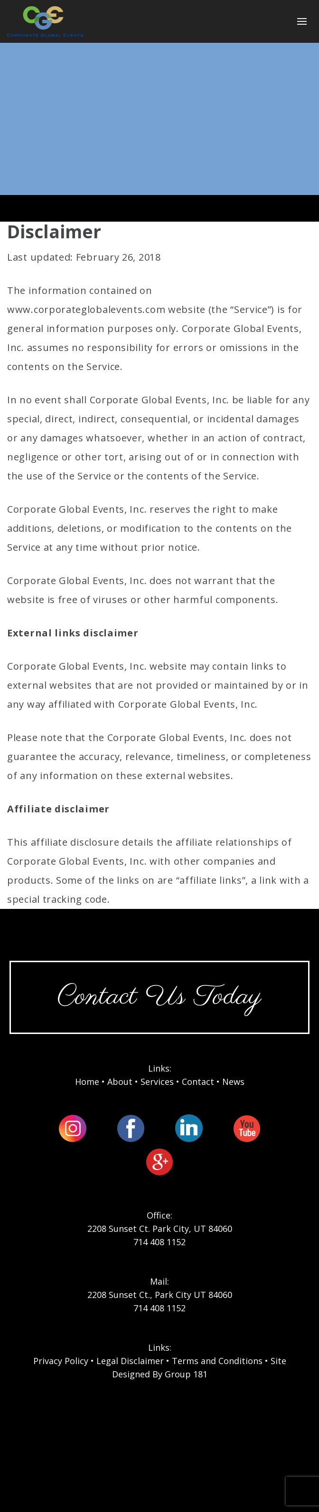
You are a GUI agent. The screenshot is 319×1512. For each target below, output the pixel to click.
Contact (198, 1081)
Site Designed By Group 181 (199, 1367)
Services (157, 1081)
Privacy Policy (60, 1360)
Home (87, 1081)
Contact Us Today (159, 997)
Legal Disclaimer (130, 1360)
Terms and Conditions (217, 1360)
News (233, 1081)
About (119, 1081)
